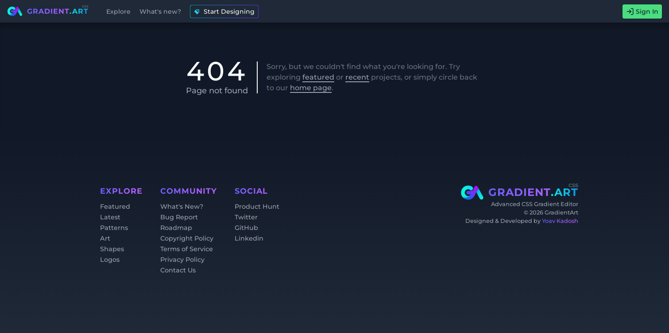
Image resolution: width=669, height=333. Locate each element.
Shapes (112, 249)
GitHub (246, 228)
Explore (118, 11)
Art (105, 238)
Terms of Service (186, 249)
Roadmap (176, 228)
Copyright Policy (186, 238)
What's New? (181, 207)
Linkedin (249, 238)
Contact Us (178, 270)
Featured (115, 207)
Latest (110, 217)
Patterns (114, 228)
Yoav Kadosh (560, 221)
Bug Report (179, 217)
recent (357, 77)
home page (311, 88)
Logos (110, 260)
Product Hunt (257, 207)
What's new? (160, 11)
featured (318, 77)
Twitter (246, 217)
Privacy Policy (182, 260)
